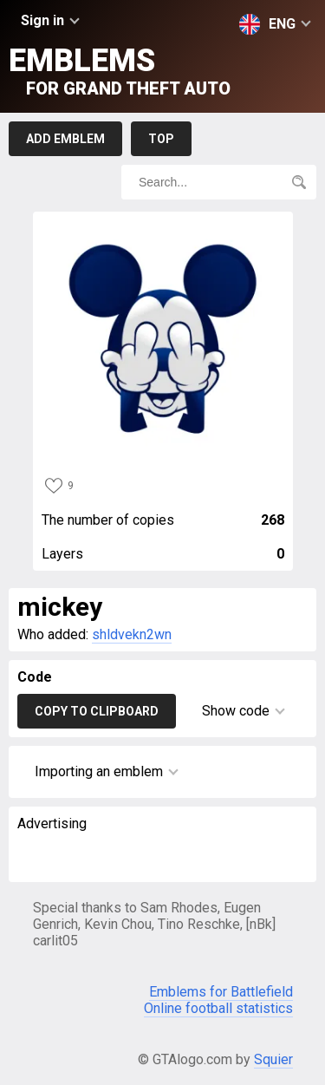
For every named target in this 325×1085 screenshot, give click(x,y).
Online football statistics (218, 1008)
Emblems (120, 70)
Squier (273, 1059)
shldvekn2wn (132, 634)
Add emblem (65, 139)
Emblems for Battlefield (221, 992)
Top (161, 139)
